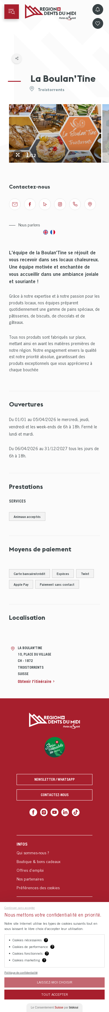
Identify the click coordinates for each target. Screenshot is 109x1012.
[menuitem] (54, 865)
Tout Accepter (54, 994)
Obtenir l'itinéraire (34, 681)
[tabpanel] (55, 133)
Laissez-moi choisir (54, 982)
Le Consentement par (54, 1007)
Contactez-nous (55, 795)
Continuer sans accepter (19, 907)
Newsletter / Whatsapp (54, 779)
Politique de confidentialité (20, 972)
